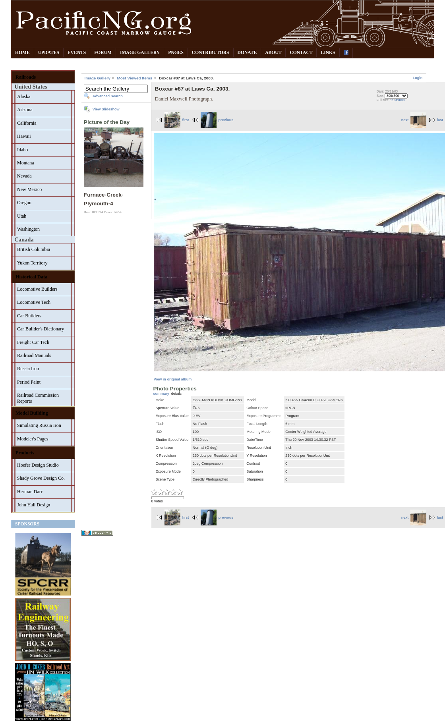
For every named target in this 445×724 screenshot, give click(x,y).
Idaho (22, 150)
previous (217, 120)
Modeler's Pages (32, 439)
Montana (25, 163)
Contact (301, 52)
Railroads (25, 77)
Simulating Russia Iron (39, 425)
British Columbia (33, 249)
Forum (103, 52)
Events (77, 52)
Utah (21, 216)
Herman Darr (30, 491)
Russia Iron (28, 368)
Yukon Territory (32, 263)
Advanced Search (108, 96)
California (27, 123)
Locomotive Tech (33, 302)
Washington (28, 229)
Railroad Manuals (34, 355)
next (413, 120)
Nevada (24, 176)
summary (161, 394)
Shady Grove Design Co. (41, 478)
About (273, 52)
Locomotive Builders (37, 289)
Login (418, 78)
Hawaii (24, 136)
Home (22, 52)
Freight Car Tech (33, 342)
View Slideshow (106, 109)
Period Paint (29, 382)
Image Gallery (140, 52)
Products (24, 453)
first (176, 120)
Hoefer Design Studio (38, 465)
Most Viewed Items (134, 78)
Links (328, 52)
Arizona (25, 109)
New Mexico (29, 189)
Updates (48, 52)
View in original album (173, 379)
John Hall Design (33, 505)
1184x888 (397, 100)
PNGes (176, 52)
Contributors (210, 52)
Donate (247, 52)
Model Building (31, 413)
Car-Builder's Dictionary (40, 329)
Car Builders (29, 316)
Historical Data (31, 277)
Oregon (24, 202)
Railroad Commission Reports (38, 398)
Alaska (23, 96)
